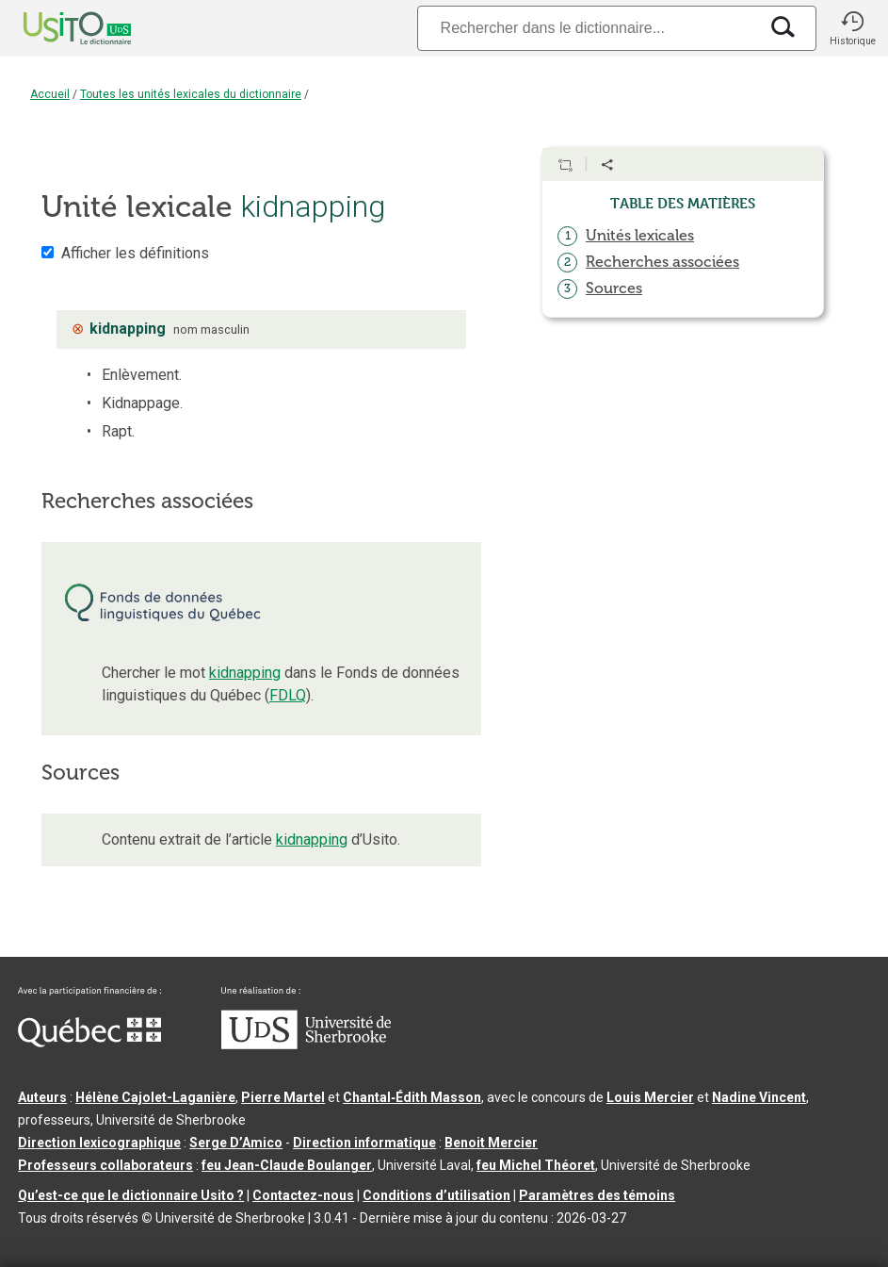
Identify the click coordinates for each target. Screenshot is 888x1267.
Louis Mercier (650, 1097)
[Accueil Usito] (56, 28)
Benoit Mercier (491, 1142)
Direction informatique (364, 1142)
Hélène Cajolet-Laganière (155, 1097)
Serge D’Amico (236, 1142)
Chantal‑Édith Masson (412, 1097)
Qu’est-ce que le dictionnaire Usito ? (131, 1195)
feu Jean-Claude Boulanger (287, 1165)
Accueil (50, 94)
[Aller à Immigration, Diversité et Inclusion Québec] (89, 1042)
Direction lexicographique (99, 1142)
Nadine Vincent (759, 1097)
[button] (852, 28)
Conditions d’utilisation (436, 1195)
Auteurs (42, 1097)
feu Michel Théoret (535, 1165)
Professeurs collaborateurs (105, 1165)
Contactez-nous (303, 1195)
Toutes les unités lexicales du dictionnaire (190, 94)
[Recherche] (587, 28)
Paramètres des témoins (597, 1195)
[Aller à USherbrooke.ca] (306, 1044)
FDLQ (287, 695)
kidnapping (245, 673)
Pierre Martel (283, 1097)
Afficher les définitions (135, 253)
